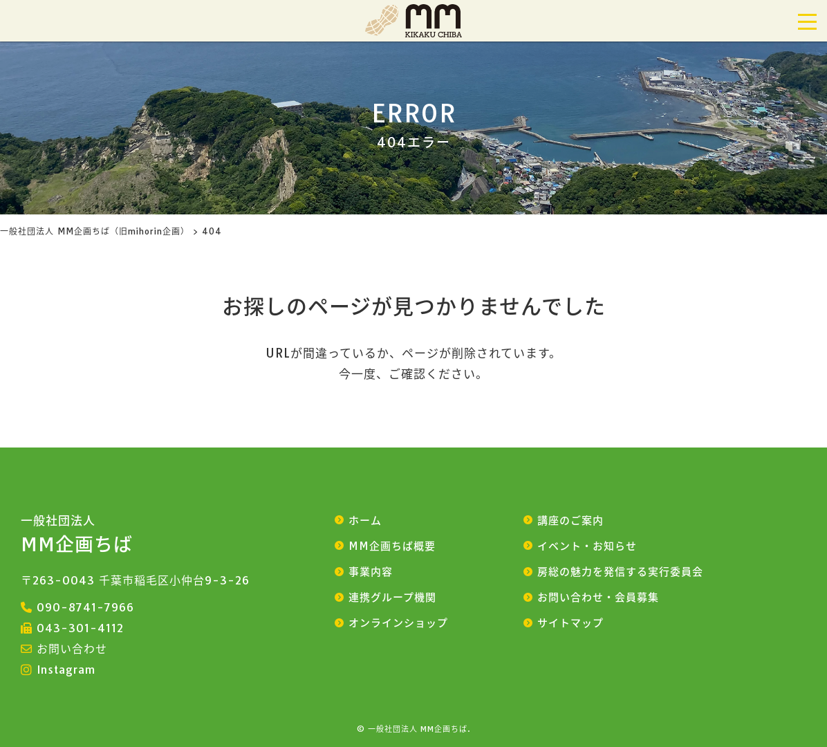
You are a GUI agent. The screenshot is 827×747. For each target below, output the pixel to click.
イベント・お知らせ (587, 546)
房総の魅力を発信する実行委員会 (620, 571)
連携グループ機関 (392, 597)
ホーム (365, 520)
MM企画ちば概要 (392, 546)
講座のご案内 (570, 520)
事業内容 (371, 571)
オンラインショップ (398, 622)
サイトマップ (570, 622)
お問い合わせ (72, 649)
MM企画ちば (77, 534)
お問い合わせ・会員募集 (598, 597)
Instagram (66, 669)
